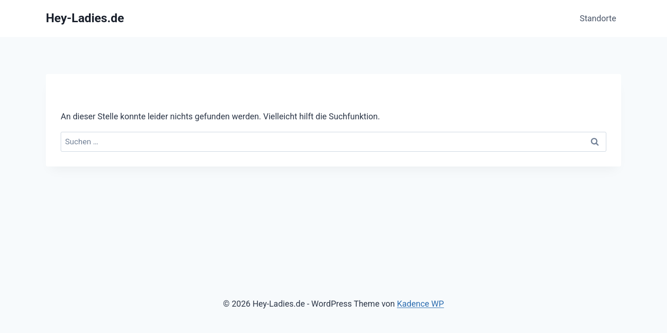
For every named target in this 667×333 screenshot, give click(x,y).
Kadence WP (420, 303)
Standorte (598, 18)
